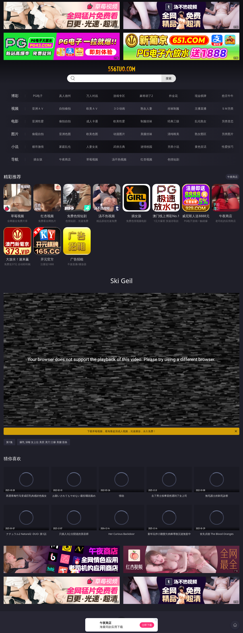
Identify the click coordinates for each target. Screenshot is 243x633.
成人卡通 (92, 121)
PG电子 (38, 96)
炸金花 (173, 96)
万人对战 (92, 96)
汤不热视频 (119, 159)
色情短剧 (173, 159)
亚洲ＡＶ (38, 108)
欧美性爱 (119, 121)
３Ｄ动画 (119, 108)
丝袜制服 (173, 108)
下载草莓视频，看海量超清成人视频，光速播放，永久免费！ (162, 431)
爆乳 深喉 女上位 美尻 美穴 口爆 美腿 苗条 (43, 442)
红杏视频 (146, 159)
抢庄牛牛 (227, 96)
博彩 (14, 95)
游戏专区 (119, 96)
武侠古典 (119, 147)
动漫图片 (119, 134)
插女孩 (38, 159)
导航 (14, 159)
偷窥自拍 (38, 134)
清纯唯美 (173, 134)
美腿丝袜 (146, 134)
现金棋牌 (200, 96)
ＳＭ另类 (227, 108)
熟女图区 (200, 134)
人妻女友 (92, 147)
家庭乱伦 (65, 147)
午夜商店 (65, 159)
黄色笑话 (200, 147)
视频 (14, 108)
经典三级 (173, 121)
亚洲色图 (65, 134)
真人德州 (65, 96)
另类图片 (227, 134)
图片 (14, 133)
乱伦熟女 (200, 121)
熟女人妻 (146, 108)
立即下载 (147, 625)
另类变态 (227, 121)
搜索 (169, 78)
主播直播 (200, 108)
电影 (14, 121)
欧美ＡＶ (92, 108)
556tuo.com (121, 69)
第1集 (9, 442)
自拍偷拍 (65, 108)
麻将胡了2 (146, 96)
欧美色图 (92, 134)
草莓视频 (92, 159)
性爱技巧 (227, 147)
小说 (14, 146)
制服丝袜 (146, 121)
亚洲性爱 (38, 121)
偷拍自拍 (65, 121)
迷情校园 (146, 147)
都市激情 (38, 147)
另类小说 (173, 147)
